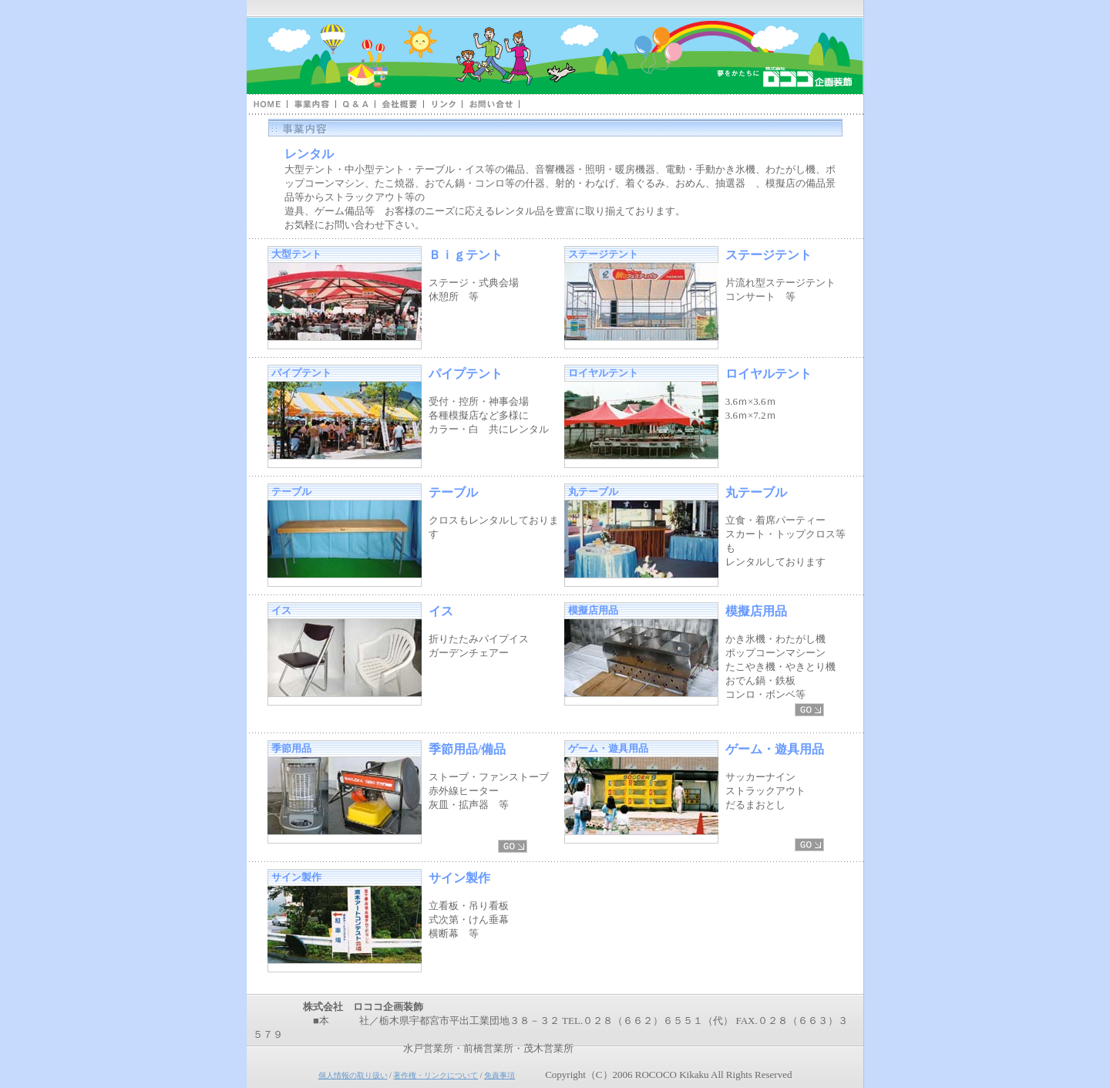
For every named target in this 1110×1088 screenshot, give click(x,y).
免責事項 (499, 1075)
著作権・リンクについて (435, 1075)
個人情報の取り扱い (353, 1075)
